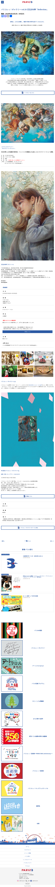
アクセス (27, 866)
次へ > (52, 541)
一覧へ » (27, 541)
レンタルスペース (27, 859)
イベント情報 (27, 853)
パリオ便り (27, 856)
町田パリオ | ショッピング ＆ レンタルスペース (28, 2)
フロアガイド (27, 850)
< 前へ (3, 541)
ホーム (27, 846)
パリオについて (27, 862)
